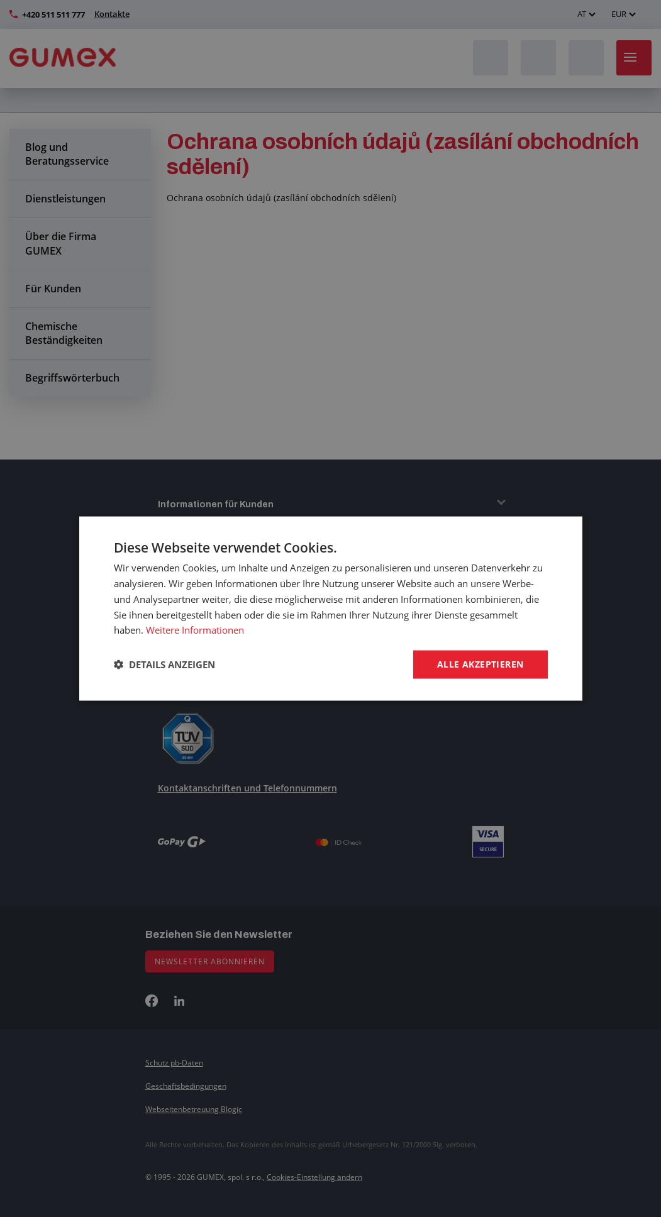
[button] (164, 664)
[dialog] (330, 608)
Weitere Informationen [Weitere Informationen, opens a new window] (195, 630)
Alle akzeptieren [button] (480, 664)
